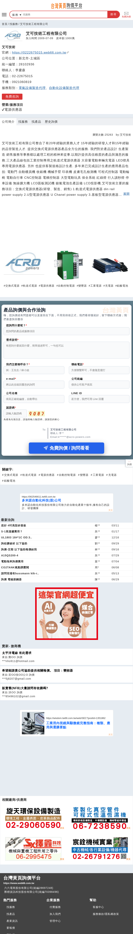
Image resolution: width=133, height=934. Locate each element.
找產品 (36, 121)
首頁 (4, 23)
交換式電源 (12, 285)
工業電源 (96, 285)
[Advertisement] (67, 225)
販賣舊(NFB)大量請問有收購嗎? (25, 690)
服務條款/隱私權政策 (106, 916)
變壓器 (82, 285)
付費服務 (55, 909)
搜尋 (113, 14)
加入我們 (55, 916)
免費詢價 (126, 14)
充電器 (109, 285)
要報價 (11, 930)
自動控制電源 (66, 285)
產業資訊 (12, 923)
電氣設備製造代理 (32, 88)
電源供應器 (47, 285)
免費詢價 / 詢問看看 (66, 450)
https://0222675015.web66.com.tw (40, 52)
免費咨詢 (12, 96)
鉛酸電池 (122, 285)
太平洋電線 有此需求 (17, 655)
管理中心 (55, 923)
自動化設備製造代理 (64, 88)
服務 (15, 14)
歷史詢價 (51, 121)
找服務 (14, 23)
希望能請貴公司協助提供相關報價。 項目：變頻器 (37, 672)
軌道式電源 (30, 285)
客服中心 (98, 909)
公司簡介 (8, 121)
